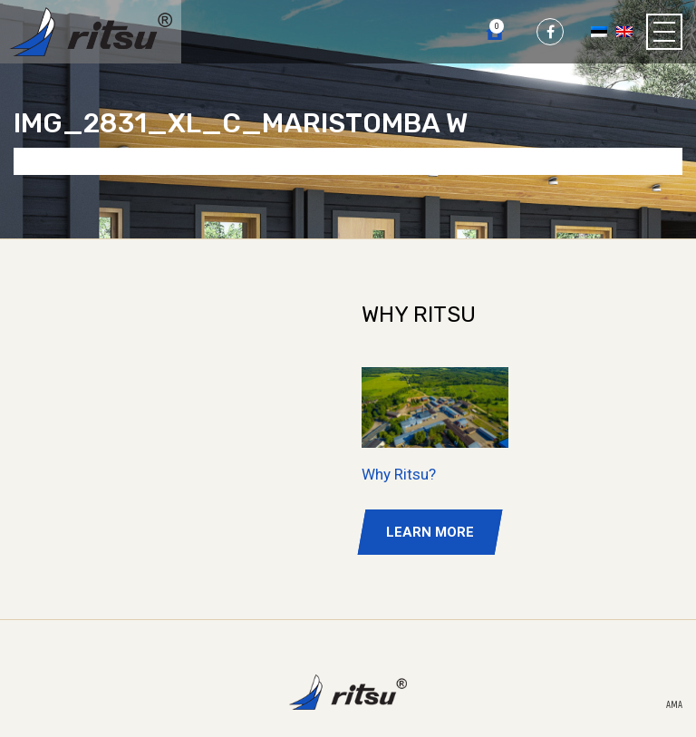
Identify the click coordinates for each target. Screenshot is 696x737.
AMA (674, 705)
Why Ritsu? (399, 474)
